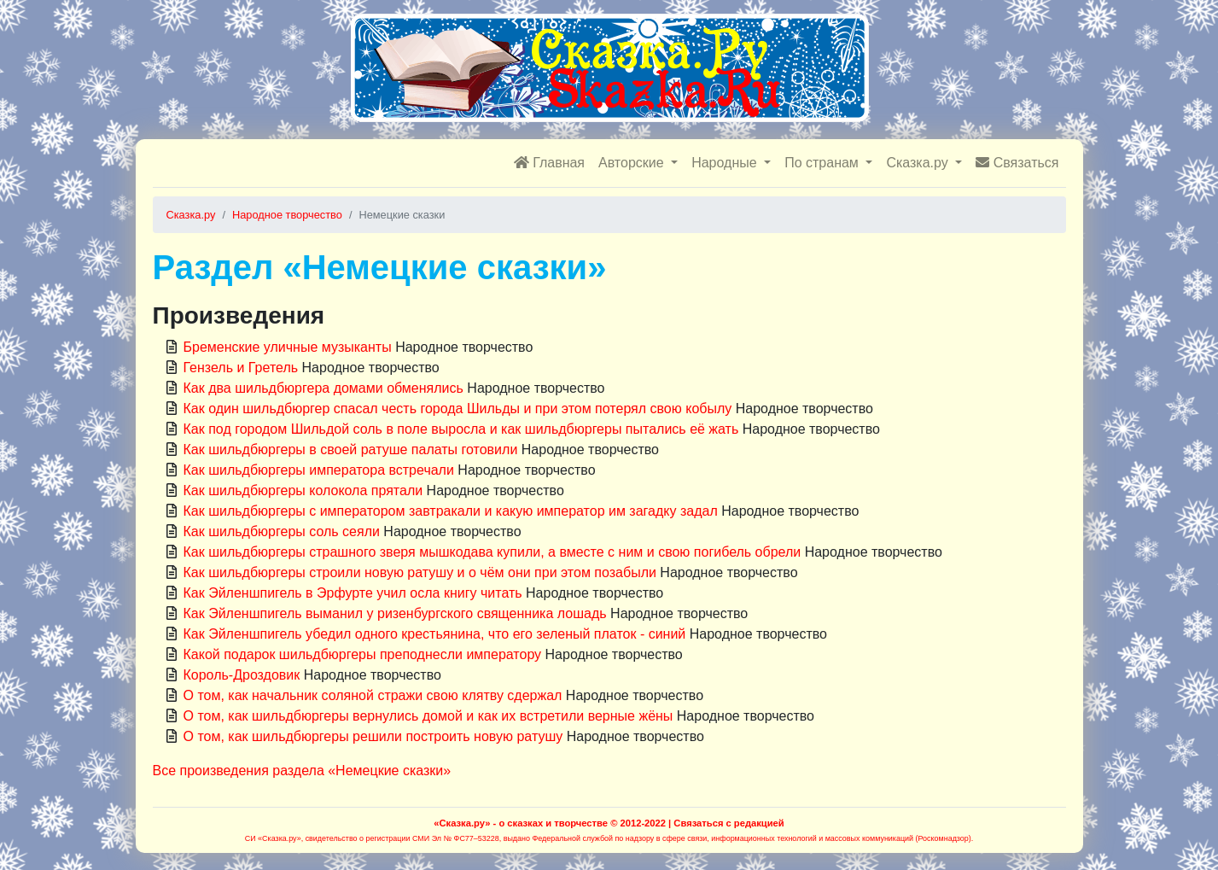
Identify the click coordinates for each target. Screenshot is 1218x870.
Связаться (1017, 162)
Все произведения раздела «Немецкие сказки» (302, 770)
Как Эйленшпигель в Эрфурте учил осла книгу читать (353, 593)
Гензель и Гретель (241, 367)
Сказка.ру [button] (919, 162)
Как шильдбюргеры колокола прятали (303, 490)
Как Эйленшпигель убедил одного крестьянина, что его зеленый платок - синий (435, 634)
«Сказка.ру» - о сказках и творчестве (521, 823)
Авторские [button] (632, 162)
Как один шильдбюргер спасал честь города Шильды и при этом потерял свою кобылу (458, 408)
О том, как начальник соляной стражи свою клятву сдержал (373, 695)
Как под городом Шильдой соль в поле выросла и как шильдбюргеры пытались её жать (461, 429)
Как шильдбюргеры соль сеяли (282, 531)
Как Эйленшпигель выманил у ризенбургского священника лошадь (395, 613)
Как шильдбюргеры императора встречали (319, 470)
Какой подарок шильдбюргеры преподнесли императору (363, 654)
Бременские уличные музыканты (288, 347)
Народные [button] (726, 162)
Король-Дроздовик (242, 675)
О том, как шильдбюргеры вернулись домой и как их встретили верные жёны (428, 716)
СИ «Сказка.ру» (273, 838)
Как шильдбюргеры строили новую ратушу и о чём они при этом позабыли (420, 572)
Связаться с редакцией (728, 823)
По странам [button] (823, 162)
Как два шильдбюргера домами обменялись (323, 388)
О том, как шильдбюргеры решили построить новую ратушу (373, 736)
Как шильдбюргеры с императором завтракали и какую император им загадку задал (451, 511)
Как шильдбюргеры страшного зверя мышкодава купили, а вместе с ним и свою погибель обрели (492, 552)
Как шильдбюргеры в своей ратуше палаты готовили (351, 449)
